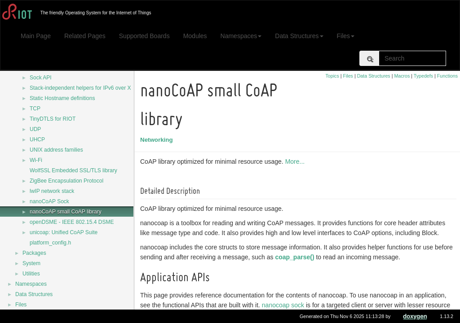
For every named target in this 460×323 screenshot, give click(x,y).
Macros (402, 76)
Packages (34, 253)
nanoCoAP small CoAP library (66, 212)
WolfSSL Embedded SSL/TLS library (73, 170)
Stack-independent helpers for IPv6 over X (80, 88)
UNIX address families (56, 150)
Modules (195, 35)
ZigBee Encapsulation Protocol (66, 181)
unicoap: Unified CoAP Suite (63, 232)
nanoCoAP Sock (49, 201)
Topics (332, 76)
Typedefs (423, 76)
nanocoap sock (284, 305)
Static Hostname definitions (62, 98)
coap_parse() (295, 257)
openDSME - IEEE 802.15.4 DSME (72, 222)
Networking (158, 139)
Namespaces (241, 35)
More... (296, 161)
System (31, 263)
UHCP (37, 139)
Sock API (41, 77)
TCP (35, 108)
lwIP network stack (52, 191)
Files (346, 35)
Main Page (36, 35)
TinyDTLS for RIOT (52, 119)
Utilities (31, 274)
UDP (35, 129)
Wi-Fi (36, 160)
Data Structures (299, 35)
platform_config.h (50, 243)
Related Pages (85, 35)
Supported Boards (144, 35)
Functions (447, 76)
